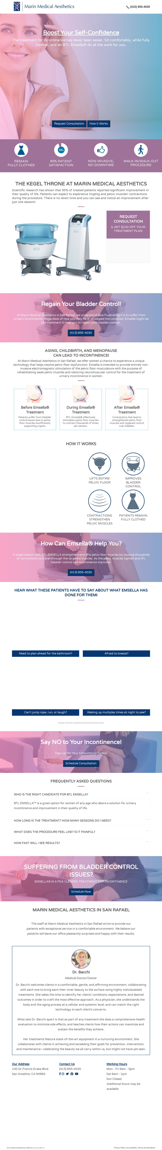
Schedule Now (81, 891)
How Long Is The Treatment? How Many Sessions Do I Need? (62, 820)
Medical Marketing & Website (22, 1147)
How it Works (99, 123)
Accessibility (132, 1147)
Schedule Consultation (81, 763)
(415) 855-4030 (81, 333)
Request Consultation (69, 123)
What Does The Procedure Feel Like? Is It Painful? (54, 831)
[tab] (35, 409)
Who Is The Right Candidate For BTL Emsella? (51, 794)
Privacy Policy (119, 1147)
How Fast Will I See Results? (37, 842)
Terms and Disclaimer (146, 1147)
